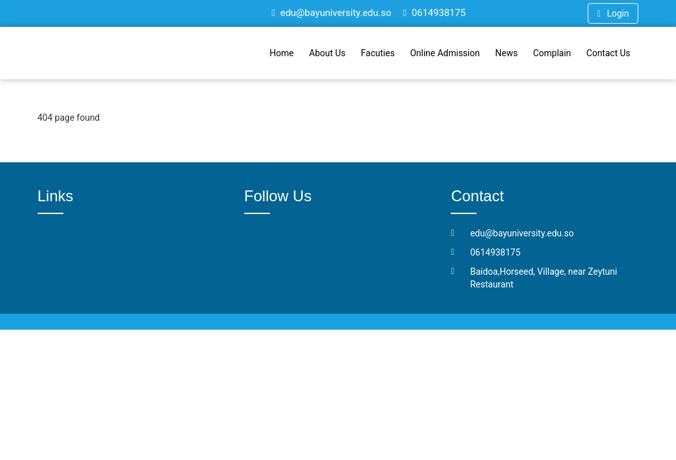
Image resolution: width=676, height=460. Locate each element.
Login (613, 13)
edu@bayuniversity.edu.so (331, 13)
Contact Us (608, 53)
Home (282, 53)
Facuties (378, 53)
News (506, 53)
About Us (327, 53)
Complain (551, 53)
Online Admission (445, 53)
